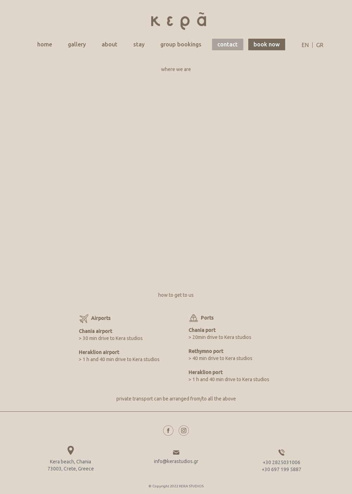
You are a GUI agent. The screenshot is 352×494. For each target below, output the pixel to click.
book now (267, 44)
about (109, 44)
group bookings (180, 44)
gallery (77, 44)
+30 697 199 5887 (281, 469)
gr (320, 45)
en (305, 45)
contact (227, 44)
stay (139, 44)
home (44, 44)
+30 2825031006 (281, 462)
